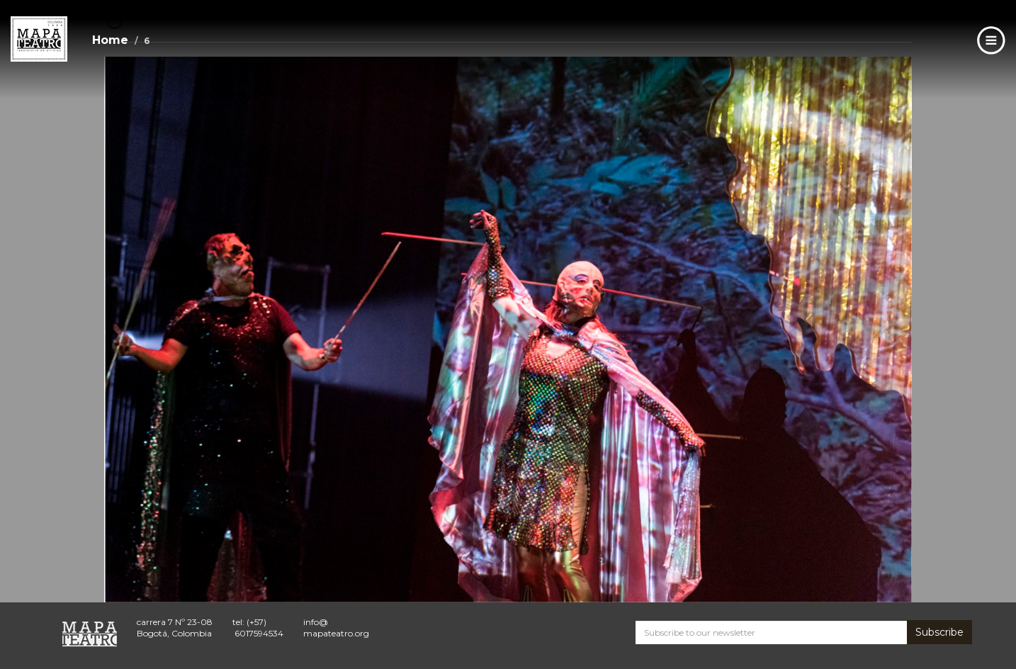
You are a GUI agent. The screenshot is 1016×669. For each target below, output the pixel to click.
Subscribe (939, 632)
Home (110, 40)
